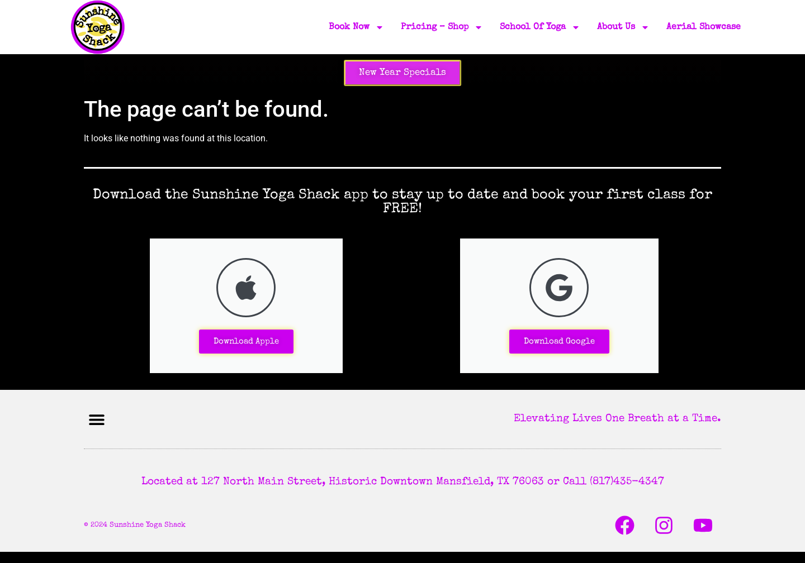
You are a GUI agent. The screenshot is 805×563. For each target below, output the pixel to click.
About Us (623, 27)
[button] (96, 419)
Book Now (356, 27)
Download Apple (246, 341)
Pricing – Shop (442, 27)
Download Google (559, 341)
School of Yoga (540, 27)
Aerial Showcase (703, 27)
